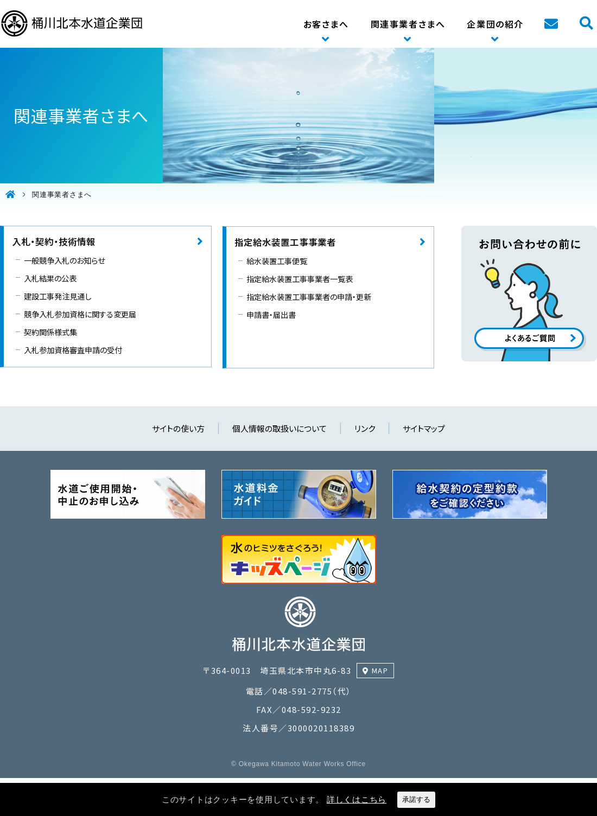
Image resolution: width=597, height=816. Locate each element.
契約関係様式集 (50, 331)
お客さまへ (326, 23)
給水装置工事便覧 (276, 260)
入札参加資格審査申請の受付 (73, 349)
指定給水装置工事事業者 (285, 241)
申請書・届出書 (271, 314)
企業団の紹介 (495, 23)
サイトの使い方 (178, 428)
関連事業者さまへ (408, 23)
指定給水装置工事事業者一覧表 (299, 278)
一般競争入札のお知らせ (64, 260)
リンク (364, 428)
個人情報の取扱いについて (279, 428)
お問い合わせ (551, 24)
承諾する (416, 799)
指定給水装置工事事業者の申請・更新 (308, 296)
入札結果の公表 (50, 278)
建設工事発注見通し (57, 296)
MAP (380, 670)
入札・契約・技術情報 (54, 241)
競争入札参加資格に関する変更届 (80, 314)
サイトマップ (424, 428)
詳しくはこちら (356, 799)
